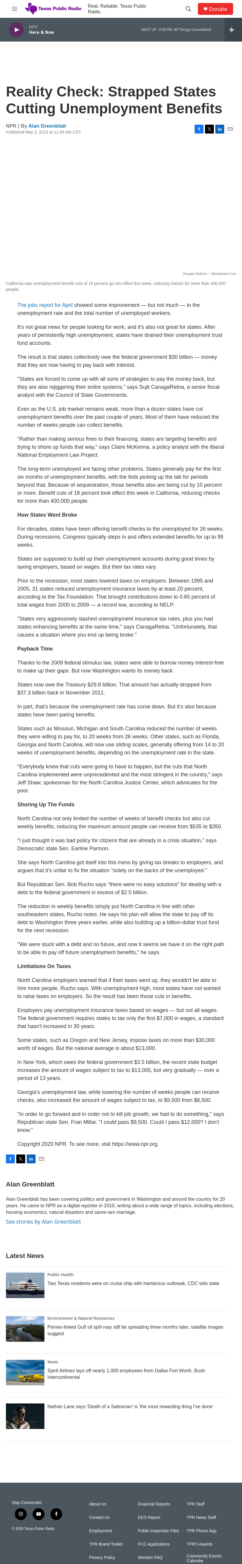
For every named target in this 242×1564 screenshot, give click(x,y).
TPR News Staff (201, 1517)
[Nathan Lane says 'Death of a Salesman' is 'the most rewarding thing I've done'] (25, 1416)
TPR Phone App (201, 1531)
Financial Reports (154, 1504)
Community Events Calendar (204, 1558)
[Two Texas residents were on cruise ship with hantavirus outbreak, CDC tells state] (25, 1285)
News (52, 1362)
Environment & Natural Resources (81, 1318)
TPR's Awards (199, 1544)
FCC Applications (154, 1544)
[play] (16, 29)
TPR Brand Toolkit (106, 1544)
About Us (97, 1504)
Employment (100, 1531)
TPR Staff (195, 1504)
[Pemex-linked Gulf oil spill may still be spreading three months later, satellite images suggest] (25, 1329)
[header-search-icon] (188, 9)
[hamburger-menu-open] (14, 9)
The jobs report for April (45, 305)
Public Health (60, 1274)
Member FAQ (150, 1557)
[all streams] (233, 30)
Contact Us (99, 1517)
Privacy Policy (102, 1557)
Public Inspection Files (158, 1531)
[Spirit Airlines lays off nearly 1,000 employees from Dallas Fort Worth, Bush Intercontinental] (25, 1372)
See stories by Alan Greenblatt (43, 1221)
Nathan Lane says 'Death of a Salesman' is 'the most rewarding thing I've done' (130, 1406)
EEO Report (149, 1517)
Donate (218, 9)
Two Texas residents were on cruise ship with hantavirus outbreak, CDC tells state (133, 1283)
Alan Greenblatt (47, 126)
